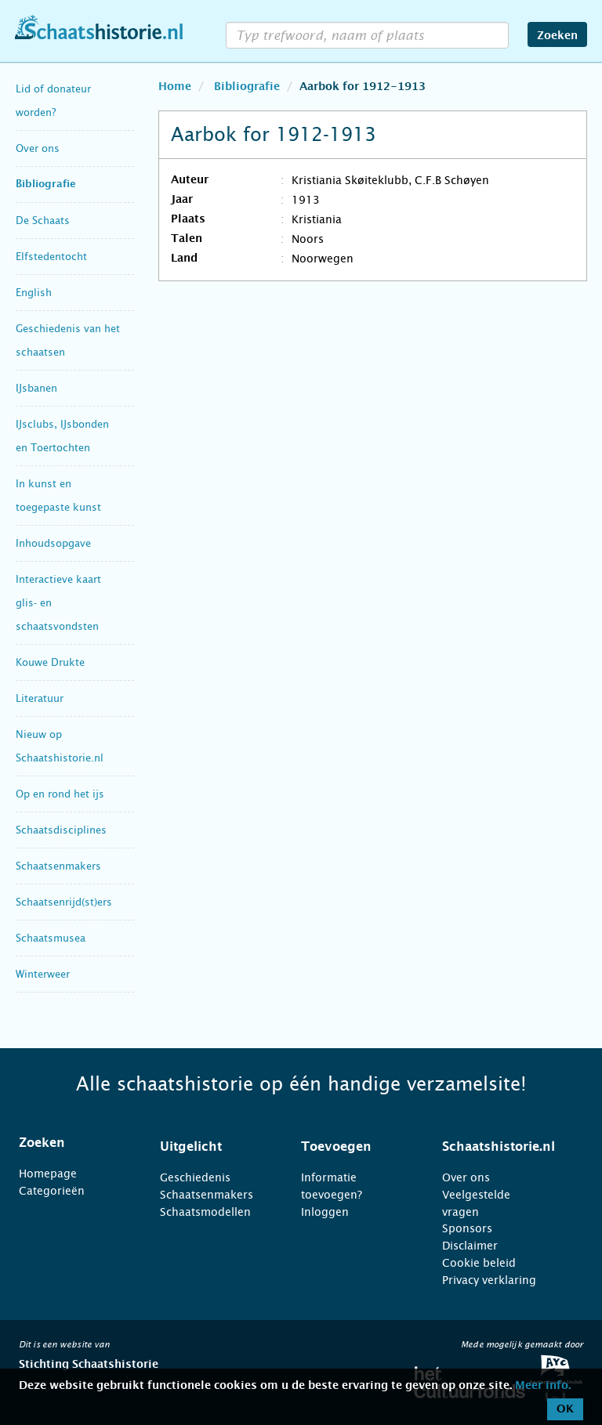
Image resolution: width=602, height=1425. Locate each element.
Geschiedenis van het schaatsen (68, 340)
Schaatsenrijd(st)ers (64, 902)
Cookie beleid (479, 1263)
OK (565, 1409)
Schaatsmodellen (205, 1212)
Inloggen (325, 1212)
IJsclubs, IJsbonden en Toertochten (62, 436)
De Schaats (43, 220)
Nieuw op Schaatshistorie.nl (59, 746)
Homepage (48, 1173)
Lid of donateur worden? (53, 100)
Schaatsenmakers (58, 866)
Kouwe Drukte (50, 662)
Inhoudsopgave (53, 543)
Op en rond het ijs (60, 794)
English (34, 292)
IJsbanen (36, 388)
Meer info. (543, 1385)
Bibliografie (46, 184)
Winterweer (43, 974)
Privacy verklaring (489, 1280)
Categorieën (52, 1190)
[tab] (70, 1143)
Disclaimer (470, 1245)
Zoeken (557, 36)
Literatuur (39, 698)
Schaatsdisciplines (61, 830)
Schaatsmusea (50, 938)
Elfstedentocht (51, 256)
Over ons (38, 148)
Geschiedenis (195, 1177)
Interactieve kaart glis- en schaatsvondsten (58, 602)
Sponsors (467, 1228)
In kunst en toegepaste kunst (58, 495)
